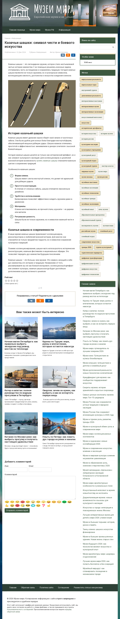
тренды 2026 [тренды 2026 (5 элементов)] (86, 247)
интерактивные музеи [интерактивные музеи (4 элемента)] (90, 106)
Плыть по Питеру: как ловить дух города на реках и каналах (59, 438)
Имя (6, 466)
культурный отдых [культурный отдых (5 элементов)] (89, 161)
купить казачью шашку (46, 161)
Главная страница (17, 30)
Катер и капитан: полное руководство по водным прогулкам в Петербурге (18, 393)
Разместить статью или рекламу (88, 587)
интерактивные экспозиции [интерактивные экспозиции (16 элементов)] (92, 112)
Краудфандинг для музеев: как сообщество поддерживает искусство (97, 380)
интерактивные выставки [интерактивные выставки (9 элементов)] (92, 101)
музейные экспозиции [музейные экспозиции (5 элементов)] (90, 204)
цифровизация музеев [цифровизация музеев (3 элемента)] (90, 263)
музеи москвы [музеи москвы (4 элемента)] (87, 177)
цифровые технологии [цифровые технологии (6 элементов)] (90, 274)
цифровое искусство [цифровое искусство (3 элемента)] (89, 269)
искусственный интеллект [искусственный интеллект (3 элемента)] (92, 117)
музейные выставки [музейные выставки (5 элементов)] (89, 182)
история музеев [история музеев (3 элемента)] (107, 133)
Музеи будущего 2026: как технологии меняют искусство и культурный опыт (97, 547)
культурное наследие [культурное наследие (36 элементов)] (90, 144)
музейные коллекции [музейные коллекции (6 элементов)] (90, 188)
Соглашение (63, 587)
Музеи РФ (49, 30)
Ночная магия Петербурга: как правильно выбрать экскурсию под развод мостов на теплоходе (21, 345)
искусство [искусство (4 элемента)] (85, 123)
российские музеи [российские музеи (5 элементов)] (88, 231)
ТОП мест (88, 62)
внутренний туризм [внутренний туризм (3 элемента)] (89, 90)
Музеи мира (54, 8)
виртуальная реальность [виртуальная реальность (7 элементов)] (91, 79)
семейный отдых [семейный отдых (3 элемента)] (88, 236)
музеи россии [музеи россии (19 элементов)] (102, 177)
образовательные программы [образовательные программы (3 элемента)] (93, 215)
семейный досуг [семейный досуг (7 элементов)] (106, 231)
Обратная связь (28, 587)
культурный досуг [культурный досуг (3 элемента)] (89, 155)
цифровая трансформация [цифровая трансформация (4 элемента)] (92, 258)
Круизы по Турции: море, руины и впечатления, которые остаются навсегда (58, 344)
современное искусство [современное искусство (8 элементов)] (91, 242)
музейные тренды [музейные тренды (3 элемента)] (88, 198)
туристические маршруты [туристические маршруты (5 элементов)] (92, 253)
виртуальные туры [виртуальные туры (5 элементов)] (89, 85)
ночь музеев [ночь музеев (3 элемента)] (103, 209)
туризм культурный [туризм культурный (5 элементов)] (104, 247)
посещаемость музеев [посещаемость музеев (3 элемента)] (90, 226)
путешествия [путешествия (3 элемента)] (108, 226)
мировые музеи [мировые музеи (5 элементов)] (87, 171)
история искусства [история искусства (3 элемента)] (89, 133)
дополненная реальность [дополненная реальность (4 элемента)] (91, 96)
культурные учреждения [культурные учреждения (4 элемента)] (91, 150)
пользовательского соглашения (20, 610)
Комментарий (11, 474)
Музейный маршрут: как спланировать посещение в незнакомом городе (95, 571)
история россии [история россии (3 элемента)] (88, 139)
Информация (64, 30)
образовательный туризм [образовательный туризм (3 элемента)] (91, 220)
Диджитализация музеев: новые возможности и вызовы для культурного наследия (97, 500)
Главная (12, 587)
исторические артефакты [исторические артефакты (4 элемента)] (91, 128)
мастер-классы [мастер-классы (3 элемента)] (107, 166)
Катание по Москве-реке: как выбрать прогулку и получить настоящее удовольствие (21, 439)
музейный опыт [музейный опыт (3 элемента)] (88, 209)
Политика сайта (46, 587)
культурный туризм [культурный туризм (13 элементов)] (89, 166)
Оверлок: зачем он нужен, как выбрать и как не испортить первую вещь (59, 393)
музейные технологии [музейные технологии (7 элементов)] (90, 193)
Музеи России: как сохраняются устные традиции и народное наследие (97, 405)
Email (31, 466)
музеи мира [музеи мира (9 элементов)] (102, 171)
